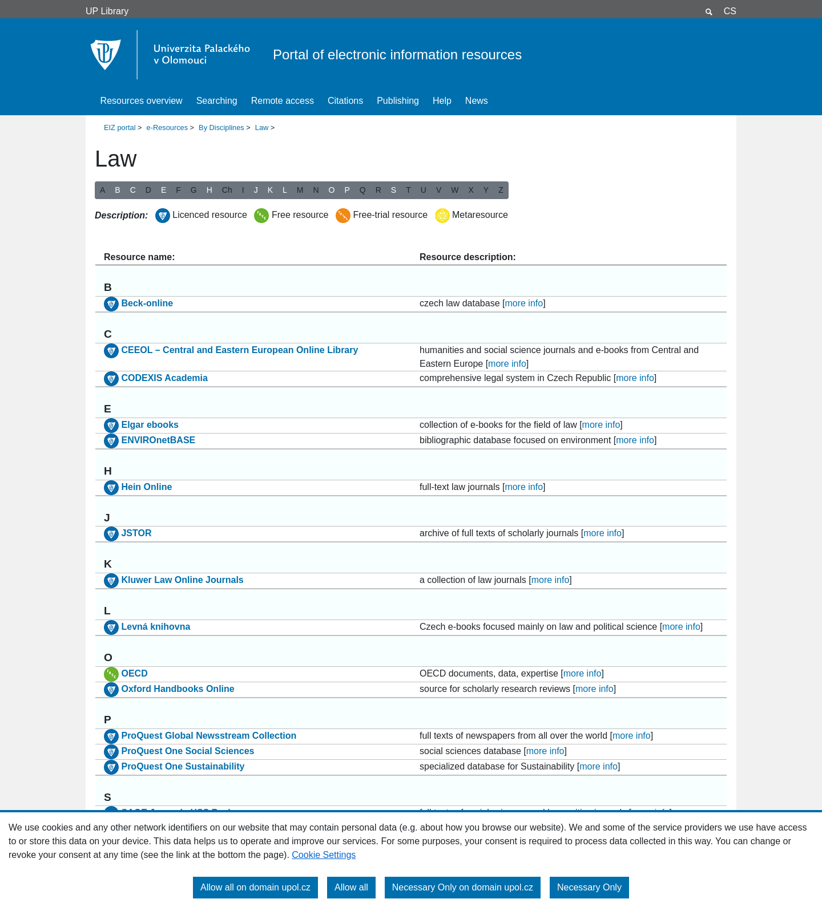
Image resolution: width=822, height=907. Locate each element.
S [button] (393, 190)
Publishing (398, 101)
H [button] (209, 190)
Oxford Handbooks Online (177, 689)
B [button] (117, 190)
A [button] (102, 190)
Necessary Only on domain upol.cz (462, 887)
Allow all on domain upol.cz (255, 887)
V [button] (438, 190)
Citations (345, 101)
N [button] (316, 190)
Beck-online (147, 303)
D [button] (148, 190)
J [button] (256, 190)
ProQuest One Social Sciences (187, 751)
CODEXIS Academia (164, 378)
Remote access (282, 101)
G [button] (194, 190)
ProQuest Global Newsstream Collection (208, 735)
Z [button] (500, 190)
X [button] (470, 190)
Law (261, 127)
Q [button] (363, 190)
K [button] (270, 190)
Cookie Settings (324, 855)
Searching (216, 101)
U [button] (423, 190)
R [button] (378, 190)
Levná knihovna (155, 626)
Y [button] (486, 190)
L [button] (285, 190)
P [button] (346, 190)
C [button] (133, 190)
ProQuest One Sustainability (182, 766)
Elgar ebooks (149, 425)
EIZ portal (119, 127)
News (476, 101)
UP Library (107, 11)
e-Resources (167, 127)
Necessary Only (589, 887)
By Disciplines (221, 127)
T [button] (408, 190)
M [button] (300, 190)
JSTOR (136, 533)
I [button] (243, 190)
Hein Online (146, 487)
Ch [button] (227, 190)
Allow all (351, 887)
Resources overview (141, 101)
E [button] (163, 190)
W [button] (454, 190)
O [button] (332, 190)
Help (442, 101)
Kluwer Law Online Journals (182, 580)
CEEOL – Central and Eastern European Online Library (239, 350)
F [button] (178, 190)
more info (524, 303)
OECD (134, 673)
